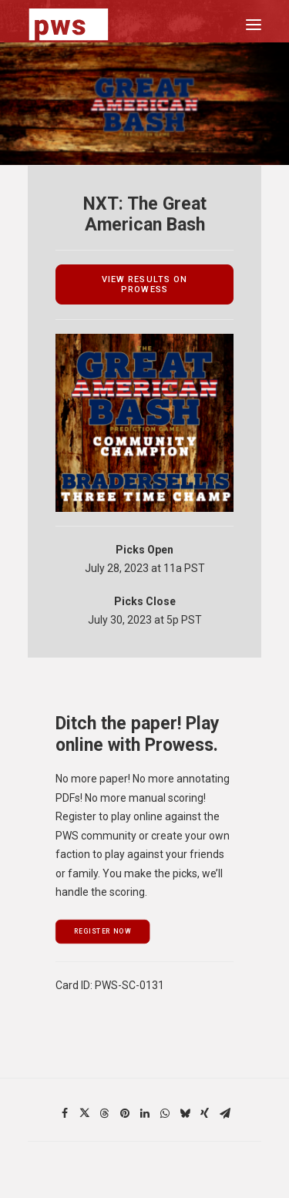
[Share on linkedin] (145, 1113)
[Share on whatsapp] (165, 1113)
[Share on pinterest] (125, 1113)
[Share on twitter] (85, 1113)
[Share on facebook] (64, 1113)
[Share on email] (225, 1113)
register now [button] (103, 931)
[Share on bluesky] (185, 1113)
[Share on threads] (105, 1113)
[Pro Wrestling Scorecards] (68, 24)
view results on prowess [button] (146, 284)
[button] (253, 24)
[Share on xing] (205, 1113)
